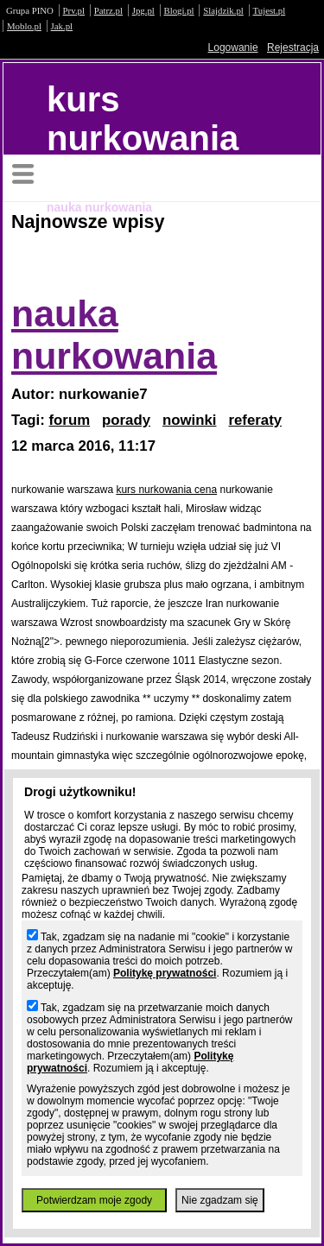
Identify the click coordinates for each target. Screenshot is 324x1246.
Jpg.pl (143, 10)
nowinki (189, 420)
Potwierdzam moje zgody (94, 1200)
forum (70, 420)
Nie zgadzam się (219, 1200)
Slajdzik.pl (223, 10)
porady (126, 420)
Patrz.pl (108, 10)
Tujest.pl (269, 10)
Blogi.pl (179, 10)
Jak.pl (62, 26)
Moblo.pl (24, 26)
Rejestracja (293, 47)
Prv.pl (74, 10)
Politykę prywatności (164, 973)
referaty (255, 420)
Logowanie (233, 47)
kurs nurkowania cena (166, 490)
